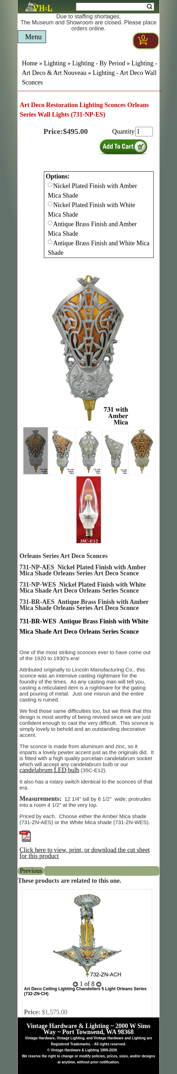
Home (30, 63)
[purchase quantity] (144, 131)
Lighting (55, 63)
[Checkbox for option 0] (50, 184)
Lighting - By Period (98, 63)
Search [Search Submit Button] (149, 7)
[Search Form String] (115, 7)
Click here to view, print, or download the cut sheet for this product (84, 852)
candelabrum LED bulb (49, 770)
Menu (33, 37)
